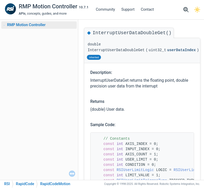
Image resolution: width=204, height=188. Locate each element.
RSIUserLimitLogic (135, 170)
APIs (22, 13)
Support (128, 9)
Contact (147, 9)
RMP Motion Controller (49, 6)
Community (105, 9)
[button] (186, 9)
